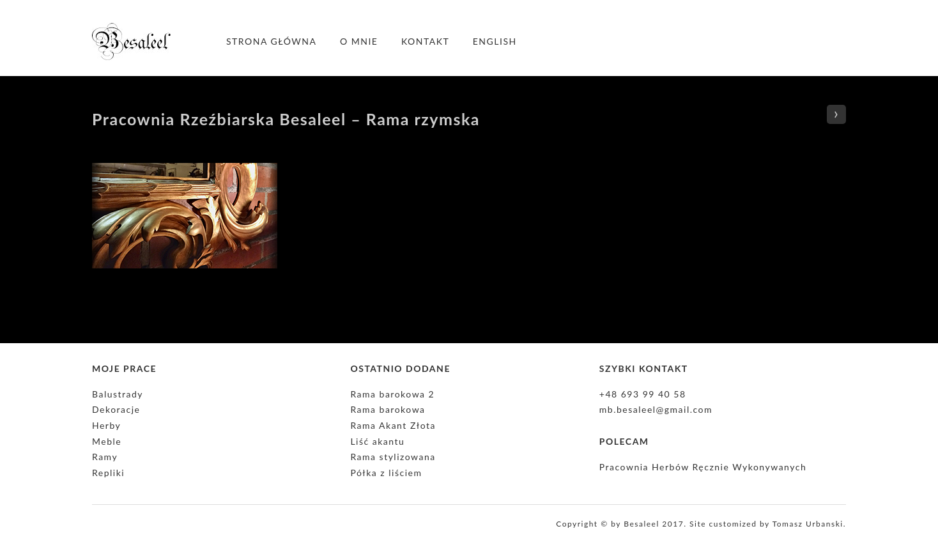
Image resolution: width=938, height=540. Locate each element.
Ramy (105, 456)
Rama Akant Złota (393, 425)
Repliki (108, 472)
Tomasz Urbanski (808, 523)
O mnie (359, 41)
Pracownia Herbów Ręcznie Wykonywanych (702, 466)
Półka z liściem (386, 472)
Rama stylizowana (392, 456)
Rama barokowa (387, 409)
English (495, 41)
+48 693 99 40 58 (642, 394)
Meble (106, 441)
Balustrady (117, 394)
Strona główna (271, 41)
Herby (106, 425)
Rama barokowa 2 (392, 394)
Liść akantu (377, 441)
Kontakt (425, 41)
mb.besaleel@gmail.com (655, 409)
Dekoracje (116, 409)
